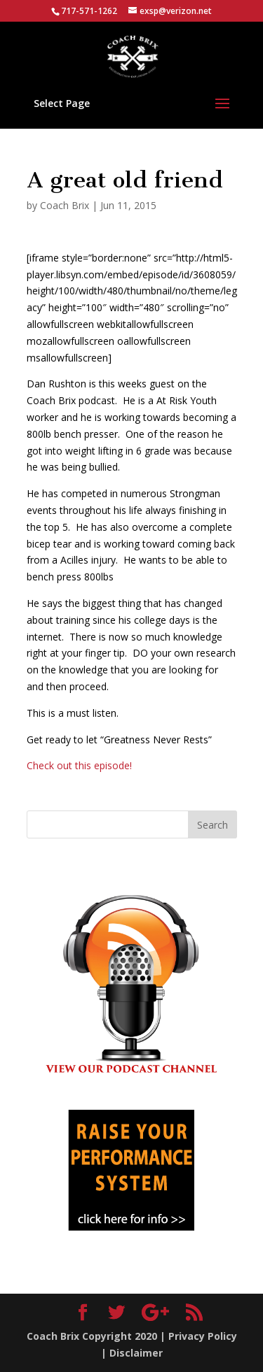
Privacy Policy (202, 1336)
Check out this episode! (79, 765)
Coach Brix (64, 205)
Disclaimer (136, 1352)
